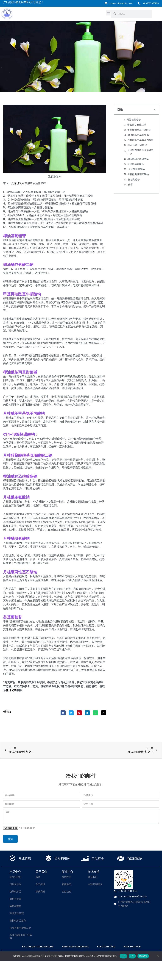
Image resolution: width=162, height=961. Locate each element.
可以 (123, 956)
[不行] (158, 956)
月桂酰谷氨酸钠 (135, 164)
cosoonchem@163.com (118, 3)
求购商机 (40, 892)
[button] (108, 12)
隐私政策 (143, 956)
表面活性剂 (15, 877)
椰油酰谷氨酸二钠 (136, 124)
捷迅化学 (11, 690)
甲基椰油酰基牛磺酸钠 (139, 129)
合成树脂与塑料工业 (20, 928)
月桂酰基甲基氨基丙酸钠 (141, 140)
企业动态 (66, 892)
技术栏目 (66, 877)
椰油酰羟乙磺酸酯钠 (138, 159)
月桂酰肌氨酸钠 (136, 169)
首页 (38, 877)
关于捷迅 (40, 885)
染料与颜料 (15, 906)
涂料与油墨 (15, 899)
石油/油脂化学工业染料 (21, 937)
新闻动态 (66, 885)
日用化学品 (15, 885)
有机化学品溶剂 (18, 921)
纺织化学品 (15, 892)
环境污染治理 (17, 914)
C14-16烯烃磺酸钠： (138, 145)
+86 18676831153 (150, 3)
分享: (130, 184)
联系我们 (93, 877)
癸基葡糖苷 (134, 179)
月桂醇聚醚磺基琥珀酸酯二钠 (140, 152)
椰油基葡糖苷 (134, 119)
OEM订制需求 (95, 885)
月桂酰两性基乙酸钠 (138, 174)
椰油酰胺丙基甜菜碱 (138, 134)
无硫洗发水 (18, 183)
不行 (132, 956)
